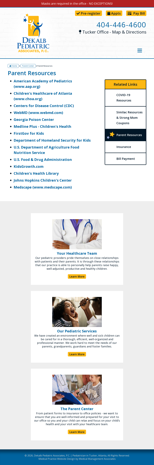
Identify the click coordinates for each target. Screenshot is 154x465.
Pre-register (88, 13)
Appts (114, 13)
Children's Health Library (36, 173)
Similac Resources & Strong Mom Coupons (129, 117)
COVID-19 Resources (123, 97)
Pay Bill (136, 13)
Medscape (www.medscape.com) (43, 187)
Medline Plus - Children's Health (42, 126)
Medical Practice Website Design (56, 458)
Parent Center (28, 66)
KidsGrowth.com (28, 166)
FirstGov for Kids (29, 133)
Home (13, 66)
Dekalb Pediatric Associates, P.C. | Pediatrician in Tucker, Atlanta (70, 455)
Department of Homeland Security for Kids (52, 140)
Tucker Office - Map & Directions (112, 32)
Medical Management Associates (97, 458)
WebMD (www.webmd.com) (38, 112)
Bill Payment (125, 159)
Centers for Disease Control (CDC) (44, 105)
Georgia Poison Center (34, 119)
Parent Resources (129, 135)
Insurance (123, 147)
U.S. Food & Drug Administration (43, 159)
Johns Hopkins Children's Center (43, 180)
